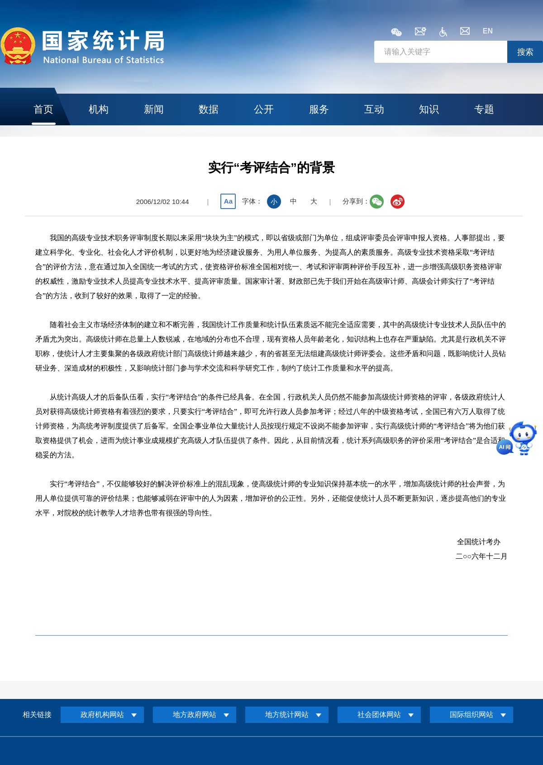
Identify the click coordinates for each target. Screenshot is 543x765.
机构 (99, 109)
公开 (264, 109)
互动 (374, 109)
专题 (484, 109)
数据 (209, 109)
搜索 (525, 52)
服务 (319, 109)
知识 (429, 109)
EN (488, 31)
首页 (43, 109)
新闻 (154, 109)
